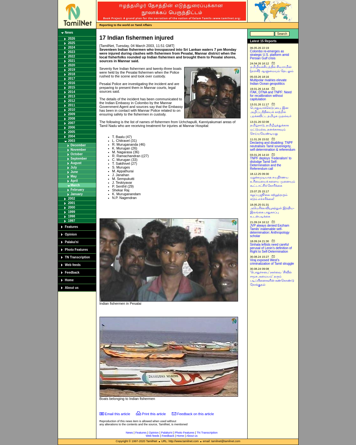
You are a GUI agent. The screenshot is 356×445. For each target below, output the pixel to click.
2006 (71, 127)
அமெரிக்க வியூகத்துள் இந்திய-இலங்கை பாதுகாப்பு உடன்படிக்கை (272, 212)
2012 (71, 101)
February (77, 189)
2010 (71, 109)
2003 (71, 141)
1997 (71, 220)
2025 (71, 43)
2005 (71, 132)
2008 (71, 118)
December (78, 145)
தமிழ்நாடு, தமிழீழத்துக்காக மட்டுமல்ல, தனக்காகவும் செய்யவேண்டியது (269, 129)
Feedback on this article (195, 414)
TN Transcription (77, 257)
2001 (71, 203)
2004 (71, 136)
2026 (71, 38)
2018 (71, 74)
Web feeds (73, 265)
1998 (71, 216)
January (77, 194)
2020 (71, 65)
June (74, 172)
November (78, 149)
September (79, 158)
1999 (71, 212)
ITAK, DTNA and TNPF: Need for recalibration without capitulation (271, 95)
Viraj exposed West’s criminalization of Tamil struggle (272, 261)
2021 (71, 61)
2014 (71, 92)
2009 (71, 114)
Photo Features (76, 249)
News (69, 32)
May (74, 176)
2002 (71, 198)
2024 (71, 47)
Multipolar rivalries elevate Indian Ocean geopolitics (268, 81)
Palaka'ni (72, 242)
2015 (71, 87)
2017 (71, 78)
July (74, 167)
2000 (71, 207)
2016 (71, 83)
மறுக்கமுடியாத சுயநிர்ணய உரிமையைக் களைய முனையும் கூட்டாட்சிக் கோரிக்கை (272, 181)
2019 (71, 69)
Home (69, 280)
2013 (71, 96)
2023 (71, 52)
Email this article (117, 414)
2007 (71, 123)
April (74, 181)
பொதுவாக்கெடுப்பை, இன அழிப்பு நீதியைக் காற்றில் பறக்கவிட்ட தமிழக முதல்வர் (271, 112)
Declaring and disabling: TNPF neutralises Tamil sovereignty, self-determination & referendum (272, 146)
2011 (71, 105)
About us (72, 287)
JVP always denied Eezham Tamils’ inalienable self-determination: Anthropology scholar (270, 231)
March (75, 185)
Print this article (154, 414)
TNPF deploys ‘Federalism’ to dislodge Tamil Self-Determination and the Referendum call (271, 163)
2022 (71, 56)
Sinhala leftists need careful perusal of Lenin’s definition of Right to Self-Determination (271, 248)
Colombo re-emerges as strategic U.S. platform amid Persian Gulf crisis (269, 55)
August (76, 163)
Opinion (71, 234)
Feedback (72, 272)
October (77, 154)
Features (71, 227)
